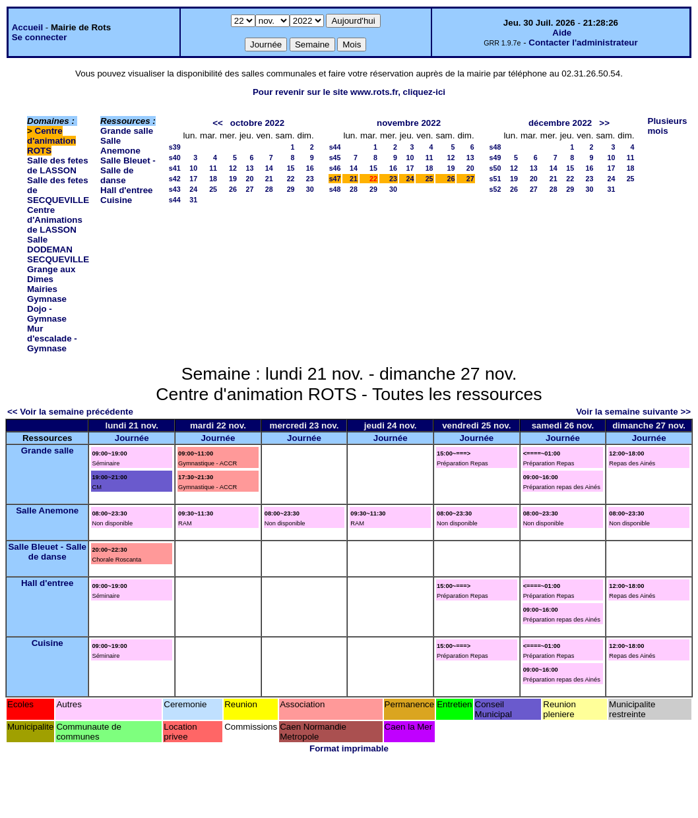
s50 (495, 168)
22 (291, 179)
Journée (132, 438)
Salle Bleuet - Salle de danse (128, 170)
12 (233, 168)
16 (310, 168)
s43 (175, 189)
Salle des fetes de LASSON (57, 165)
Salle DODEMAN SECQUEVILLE (58, 249)
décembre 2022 (560, 123)
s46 (335, 168)
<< (217, 123)
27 (250, 189)
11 (213, 168)
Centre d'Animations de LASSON (54, 220)
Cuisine (116, 200)
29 (291, 189)
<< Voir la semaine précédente (70, 412)
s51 (495, 179)
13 (250, 168)
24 (193, 189)
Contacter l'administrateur (582, 42)
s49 (495, 157)
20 (250, 179)
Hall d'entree (126, 190)
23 (310, 179)
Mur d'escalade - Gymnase (52, 338)
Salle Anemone (120, 146)
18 (213, 179)
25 (213, 189)
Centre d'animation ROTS (51, 141)
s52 (495, 189)
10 (193, 168)
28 (269, 189)
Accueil (27, 27)
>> (604, 123)
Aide (561, 33)
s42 (175, 179)
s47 (335, 179)
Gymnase (47, 299)
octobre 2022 (257, 123)
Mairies (42, 289)
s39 (175, 147)
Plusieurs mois (667, 126)
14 (269, 168)
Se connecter (39, 37)
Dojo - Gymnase (47, 314)
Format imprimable (349, 748)
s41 (175, 168)
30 (310, 189)
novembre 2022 (409, 123)
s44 (175, 200)
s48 (335, 189)
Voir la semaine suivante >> (633, 412)
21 (269, 179)
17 (193, 179)
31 (193, 200)
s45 (335, 157)
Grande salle (126, 131)
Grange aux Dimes (51, 274)
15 (291, 168)
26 (233, 189)
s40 (175, 157)
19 (233, 179)
